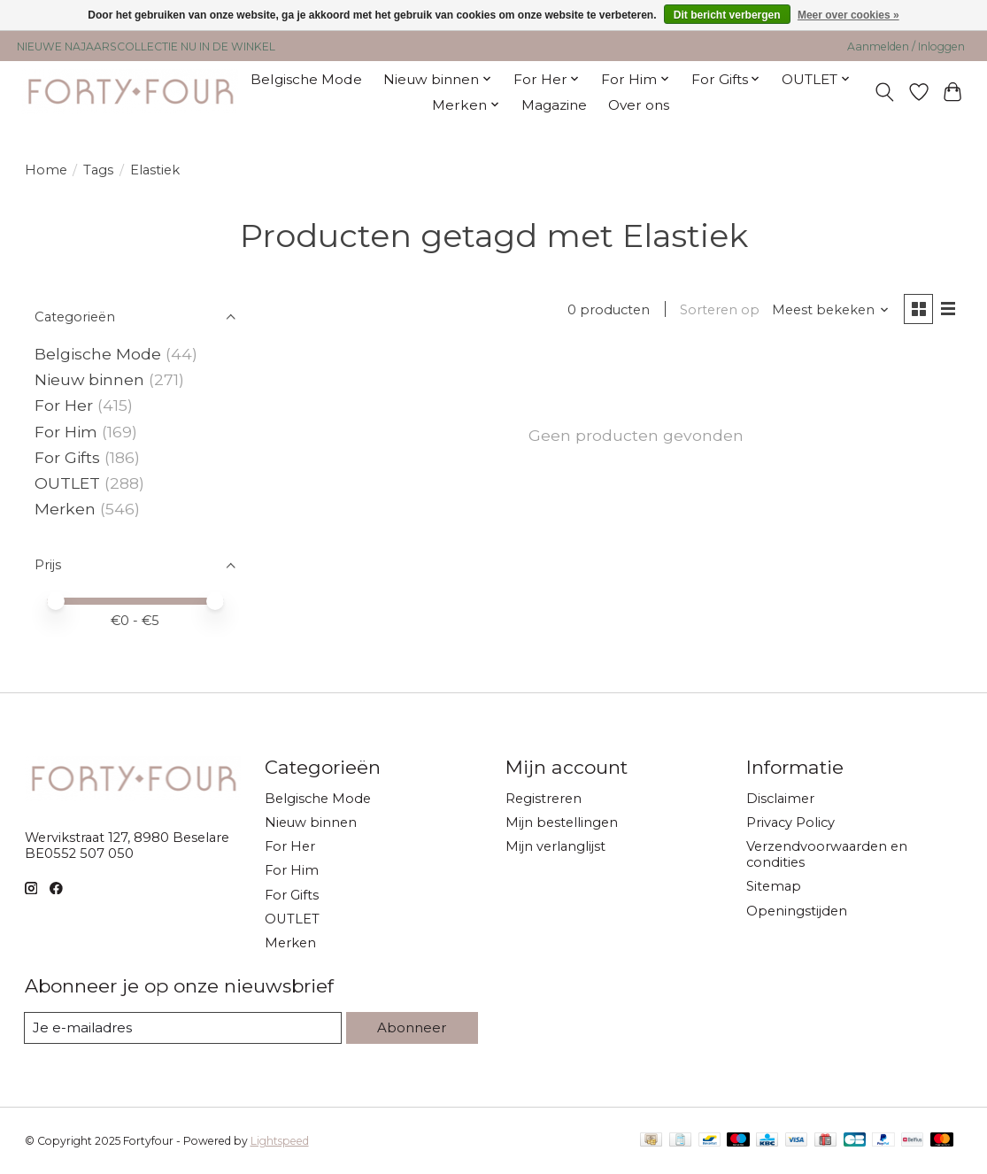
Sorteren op (718, 311)
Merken (65, 508)
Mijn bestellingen (561, 822)
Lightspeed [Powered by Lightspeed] (280, 1140)
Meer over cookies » (848, 15)
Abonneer (411, 1027)
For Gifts (67, 457)
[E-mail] (183, 1028)
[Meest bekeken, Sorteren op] (828, 311)
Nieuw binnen (89, 379)
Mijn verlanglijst (555, 846)
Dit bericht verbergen (727, 15)
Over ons (638, 105)
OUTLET (67, 483)
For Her (66, 405)
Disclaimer (780, 799)
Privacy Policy (790, 822)
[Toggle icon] (884, 92)
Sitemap (773, 886)
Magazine (554, 105)
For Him (66, 431)
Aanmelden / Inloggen (906, 46)
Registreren (543, 799)
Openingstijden (796, 911)
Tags (98, 170)
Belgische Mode (306, 79)
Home (46, 170)
